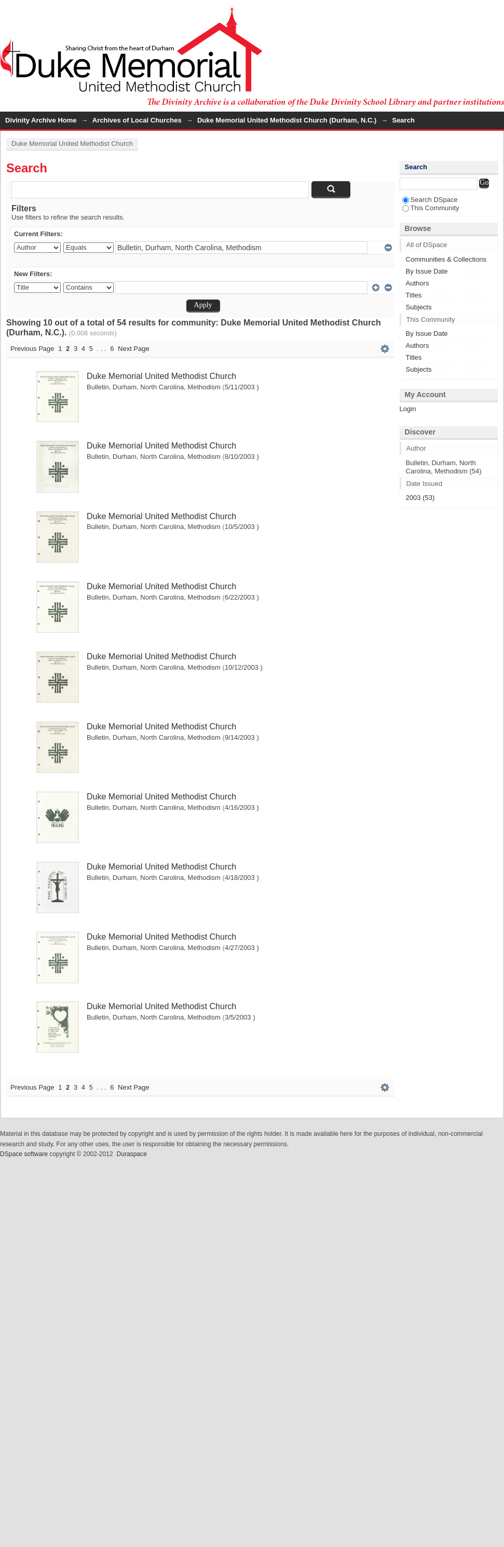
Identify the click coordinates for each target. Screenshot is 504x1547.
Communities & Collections (446, 259)
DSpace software (24, 1154)
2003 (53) (420, 497)
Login (495, 13)
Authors (417, 283)
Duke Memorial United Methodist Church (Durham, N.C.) (286, 120)
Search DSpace (430, 199)
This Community (430, 208)
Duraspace (131, 1154)
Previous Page (32, 348)
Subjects (419, 307)
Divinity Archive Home (41, 120)
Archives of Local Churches (137, 120)
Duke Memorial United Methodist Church (72, 143)
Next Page (133, 348)
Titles (414, 295)
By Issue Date (427, 271)
